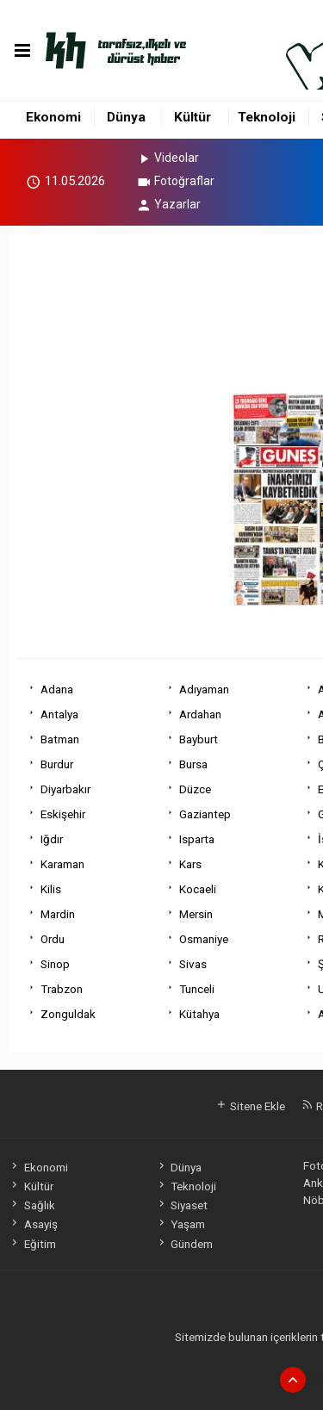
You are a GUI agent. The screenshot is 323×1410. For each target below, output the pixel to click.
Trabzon (61, 989)
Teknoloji (266, 117)
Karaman (62, 864)
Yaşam (180, 1224)
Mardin (57, 914)
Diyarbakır (65, 789)
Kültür (192, 117)
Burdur (56, 764)
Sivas (193, 964)
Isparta (196, 839)
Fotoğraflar (175, 181)
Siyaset (182, 1205)
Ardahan (200, 714)
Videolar (167, 158)
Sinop (55, 964)
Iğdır (51, 839)
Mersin (196, 914)
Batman (59, 739)
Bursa (193, 764)
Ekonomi (53, 117)
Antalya (59, 714)
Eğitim (32, 1244)
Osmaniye (203, 939)
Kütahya (199, 1014)
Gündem (184, 1244)
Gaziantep (205, 814)
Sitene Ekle (250, 1106)
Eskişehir (62, 814)
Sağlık (31, 1205)
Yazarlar (168, 204)
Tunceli (196, 989)
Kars (190, 864)
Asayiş (33, 1224)
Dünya (126, 117)
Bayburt (198, 739)
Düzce (195, 789)
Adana (56, 689)
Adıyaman (204, 689)
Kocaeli (197, 889)
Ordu (52, 939)
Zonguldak (68, 1014)
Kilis (50, 889)
